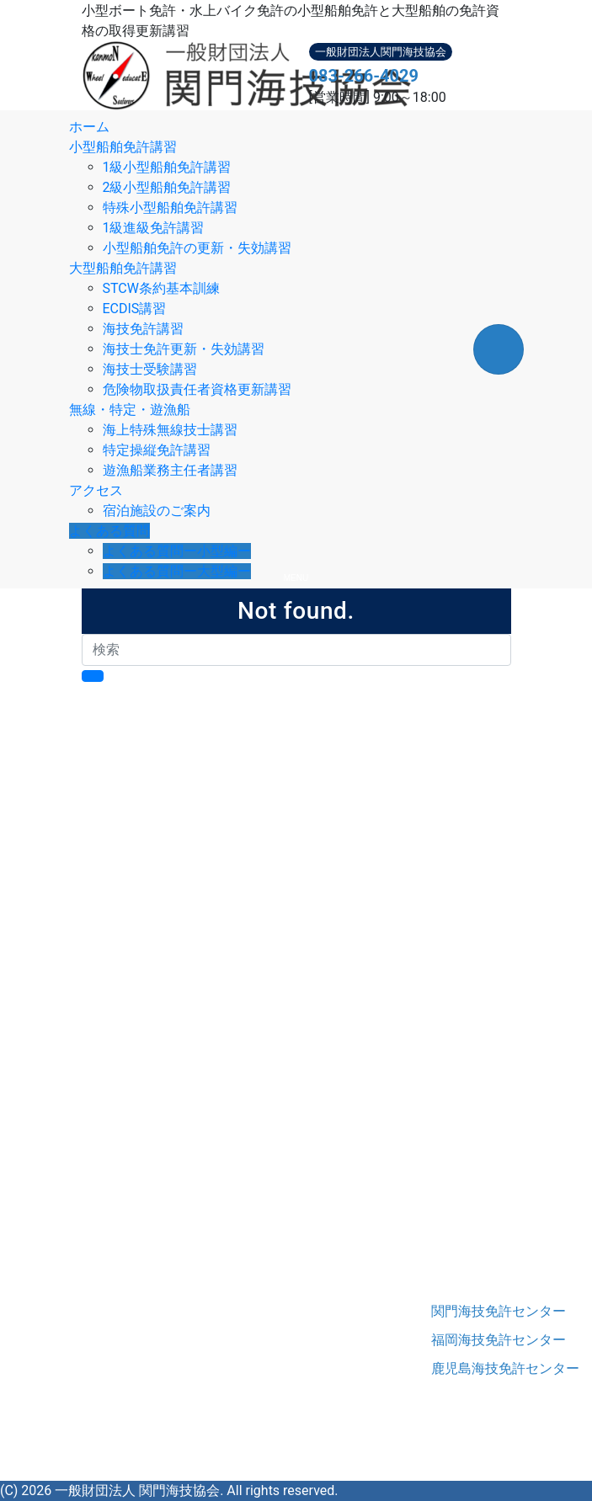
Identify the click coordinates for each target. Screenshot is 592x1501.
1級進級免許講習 (154, 228)
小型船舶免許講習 (123, 147)
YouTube (233, 1470)
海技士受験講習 (150, 369)
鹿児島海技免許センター (471, 1368)
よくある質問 (109, 531)
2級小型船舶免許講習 (167, 187)
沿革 (128, 1194)
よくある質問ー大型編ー (177, 571)
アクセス (96, 490)
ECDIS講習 (135, 309)
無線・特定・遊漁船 (129, 410)
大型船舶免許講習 (123, 268)
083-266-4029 (364, 76)
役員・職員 (149, 1214)
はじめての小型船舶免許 (189, 783)
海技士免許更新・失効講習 (183, 349)
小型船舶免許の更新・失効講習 (197, 248)
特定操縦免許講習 (157, 450)
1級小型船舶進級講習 (213, 884)
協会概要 (142, 1174)
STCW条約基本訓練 (161, 288)
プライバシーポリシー (182, 1255)
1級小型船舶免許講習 (167, 167)
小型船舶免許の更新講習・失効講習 (257, 905)
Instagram (173, 1470)
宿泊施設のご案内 (157, 511)
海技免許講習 (143, 329)
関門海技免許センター (471, 1311)
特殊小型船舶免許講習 (170, 208)
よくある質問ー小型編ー (177, 551)
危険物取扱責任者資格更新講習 (197, 389)
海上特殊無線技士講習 (170, 430)
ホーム (89, 127)
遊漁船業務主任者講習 (170, 470)
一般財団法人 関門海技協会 (137, 1490)
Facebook (111, 1470)
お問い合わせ (155, 1275)
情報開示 (142, 1235)
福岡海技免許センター (471, 1340)
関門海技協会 (141, 1319)
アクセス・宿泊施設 (176, 1154)
